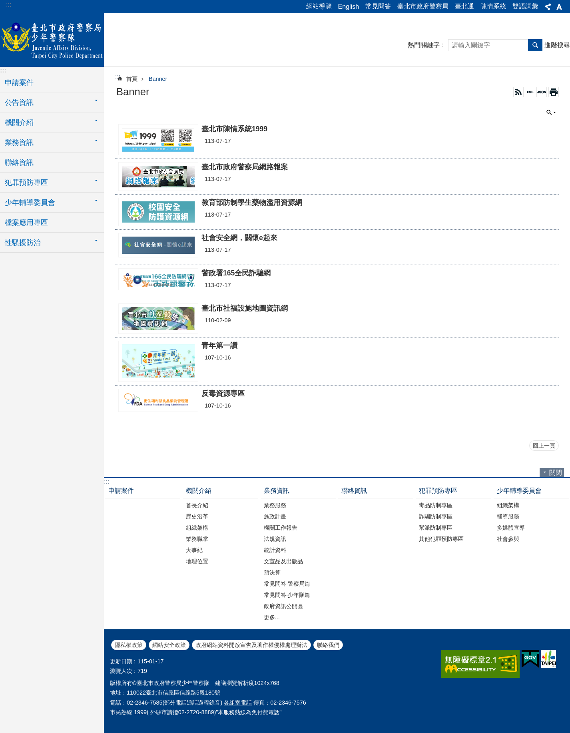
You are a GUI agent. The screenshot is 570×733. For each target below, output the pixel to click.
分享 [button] (548, 7)
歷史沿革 (197, 516)
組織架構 (197, 527)
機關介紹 (198, 490)
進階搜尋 (557, 45)
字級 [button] (559, 7)
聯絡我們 (328, 645)
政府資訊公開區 (283, 606)
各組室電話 (238, 702)
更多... (272, 617)
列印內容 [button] (553, 92)
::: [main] (117, 76)
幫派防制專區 (435, 527)
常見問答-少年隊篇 (287, 595)
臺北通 (464, 6)
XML (530, 92)
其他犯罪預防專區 (441, 539)
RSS (518, 92)
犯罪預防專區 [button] (26, 183)
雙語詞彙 (525, 6)
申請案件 (19, 82)
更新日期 (121, 661)
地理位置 (197, 561)
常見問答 (378, 6)
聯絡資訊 (19, 163)
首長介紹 (197, 505)
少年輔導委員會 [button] (30, 203)
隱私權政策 (129, 645)
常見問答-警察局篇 (287, 583)
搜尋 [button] (535, 45)
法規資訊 (275, 539)
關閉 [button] (551, 112)
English (348, 6)
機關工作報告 (280, 527)
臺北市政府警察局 (422, 6)
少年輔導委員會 (519, 490)
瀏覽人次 (121, 671)
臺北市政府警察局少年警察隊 (52, 39)
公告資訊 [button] (19, 102)
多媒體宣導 (511, 527)
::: (8, 4)
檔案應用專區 (26, 223)
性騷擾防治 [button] (23, 243)
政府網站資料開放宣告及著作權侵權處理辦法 (251, 645)
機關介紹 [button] (19, 122)
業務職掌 (197, 539)
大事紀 (194, 550)
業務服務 (275, 505)
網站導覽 (319, 6)
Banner (158, 79)
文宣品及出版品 (283, 561)
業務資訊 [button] (19, 143)
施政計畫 (275, 516)
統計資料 (275, 550)
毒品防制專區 (435, 505)
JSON (541, 92)
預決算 (272, 572)
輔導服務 (508, 516)
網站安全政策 (169, 645)
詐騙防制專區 (435, 516)
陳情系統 (493, 6)
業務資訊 (276, 490)
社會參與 (508, 539)
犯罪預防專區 (438, 490)
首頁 (132, 79)
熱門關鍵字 (424, 45)
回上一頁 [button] (544, 445)
